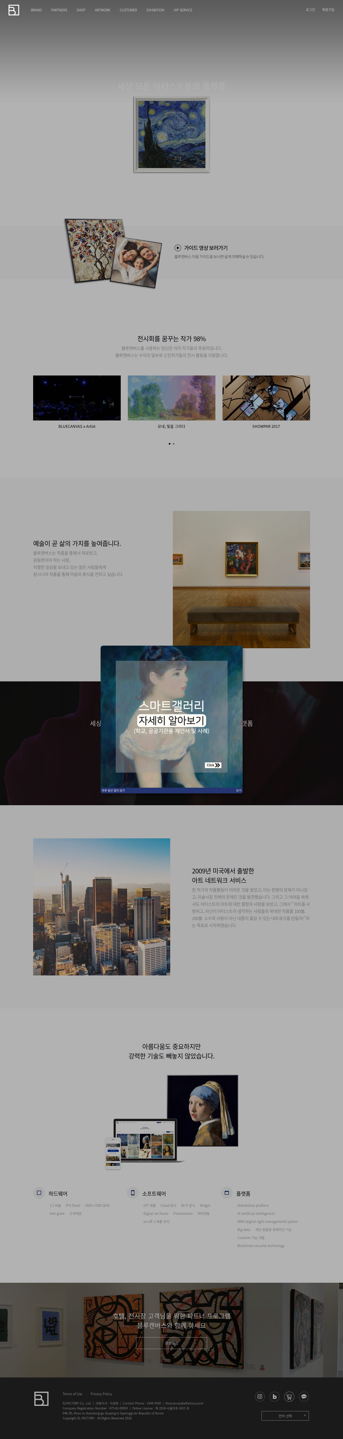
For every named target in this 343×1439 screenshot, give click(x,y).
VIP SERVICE (183, 10)
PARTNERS (59, 10)
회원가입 (328, 9)
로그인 (310, 9)
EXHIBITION (155, 10)
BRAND (36, 10)
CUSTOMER (128, 10)
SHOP (81, 10)
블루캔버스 (14, 10)
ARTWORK (102, 10)
